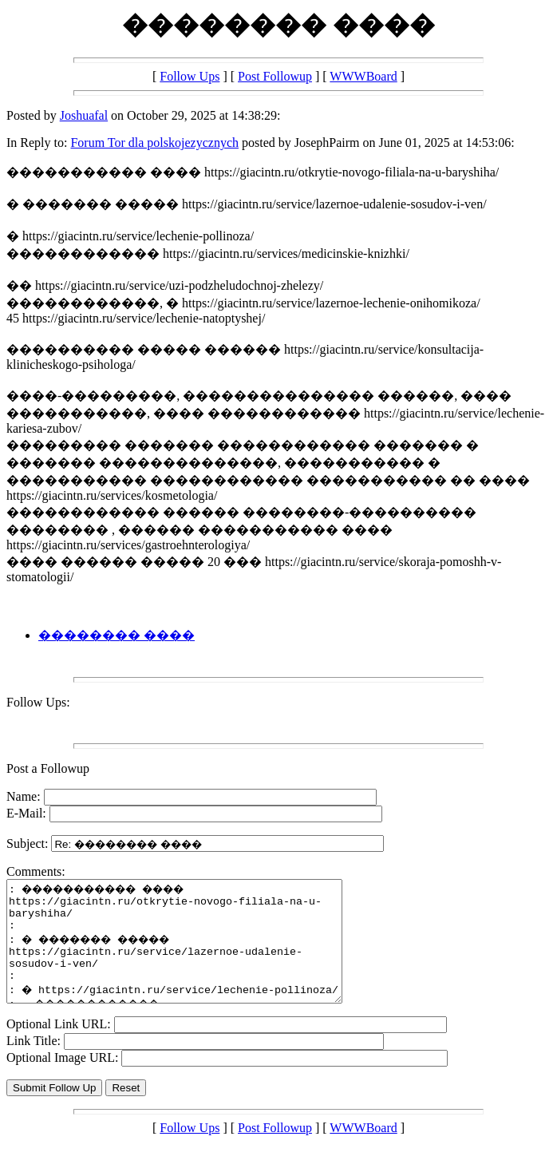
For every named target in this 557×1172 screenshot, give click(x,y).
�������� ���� (116, 635)
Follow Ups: (38, 702)
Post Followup (275, 76)
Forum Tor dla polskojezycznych (154, 142)
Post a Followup (47, 768)
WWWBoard (363, 76)
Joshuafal (84, 115)
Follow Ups (189, 76)
